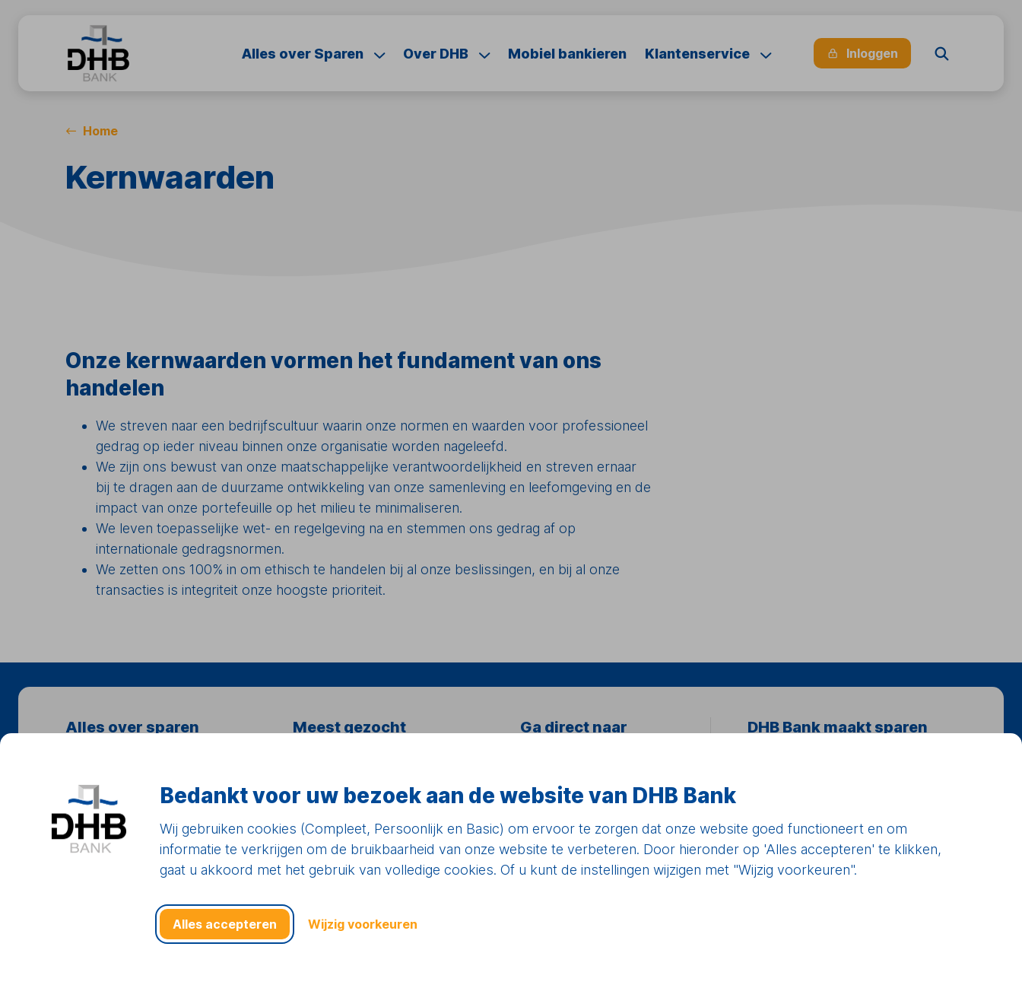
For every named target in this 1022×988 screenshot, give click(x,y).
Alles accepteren (225, 924)
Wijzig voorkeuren (362, 924)
